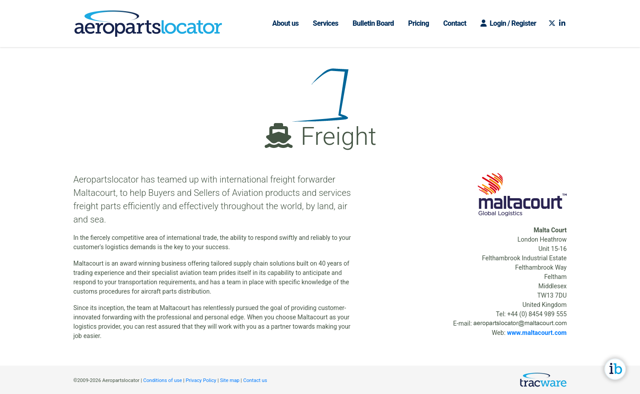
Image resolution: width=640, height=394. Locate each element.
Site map (230, 380)
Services (325, 23)
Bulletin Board (373, 23)
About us (285, 23)
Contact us (255, 380)
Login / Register (508, 23)
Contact (454, 23)
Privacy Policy (201, 380)
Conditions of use (162, 380)
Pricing (418, 23)
